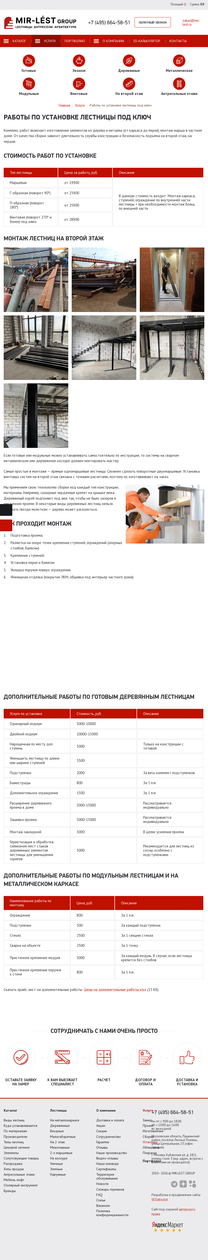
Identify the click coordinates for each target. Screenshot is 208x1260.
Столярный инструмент (21, 1185)
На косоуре (59, 1158)
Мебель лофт (14, 1180)
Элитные (56, 1169)
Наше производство (111, 1153)
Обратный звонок (153, 22)
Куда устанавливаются (20, 1125)
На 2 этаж (57, 1142)
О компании (106, 1110)
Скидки (101, 1131)
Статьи (100, 1200)
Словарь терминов (110, 1189)
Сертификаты (106, 1169)
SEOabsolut (160, 1199)
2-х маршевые (61, 1153)
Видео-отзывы (107, 1158)
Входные (57, 1131)
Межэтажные (60, 1147)
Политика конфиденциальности (112, 1213)
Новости (102, 1184)
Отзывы (102, 1147)
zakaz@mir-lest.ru (191, 22)
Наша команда (107, 1163)
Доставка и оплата (110, 1120)
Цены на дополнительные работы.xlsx (115, 989)
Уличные (56, 1163)
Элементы (11, 1153)
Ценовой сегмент (17, 1147)
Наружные (58, 1174)
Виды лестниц (14, 1120)
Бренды (10, 1191)
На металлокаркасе (64, 1120)
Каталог (10, 1110)
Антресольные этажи (19, 1174)
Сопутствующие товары (21, 1158)
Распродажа (13, 1163)
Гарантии (102, 1142)
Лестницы (58, 1110)
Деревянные (60, 1125)
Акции (100, 1125)
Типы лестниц (14, 1142)
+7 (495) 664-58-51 (109, 22)
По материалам (15, 1131)
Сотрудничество (108, 1136)
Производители (15, 1136)
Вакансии (103, 1205)
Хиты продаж (14, 1169)
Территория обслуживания (107, 1176)
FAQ (99, 1195)
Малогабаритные (63, 1136)
